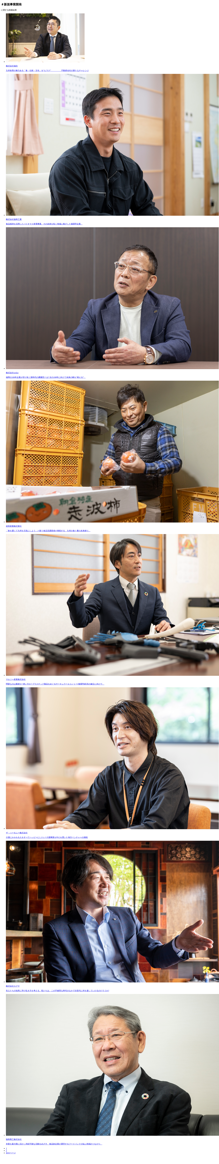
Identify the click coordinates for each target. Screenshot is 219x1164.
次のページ (11, 1153)
